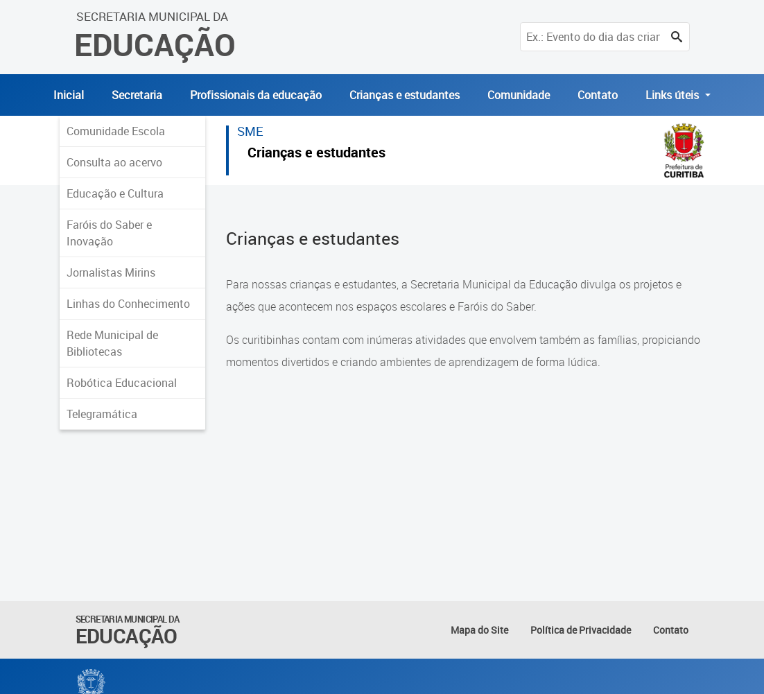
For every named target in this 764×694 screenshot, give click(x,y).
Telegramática (102, 414)
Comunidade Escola (116, 131)
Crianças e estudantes (404, 95)
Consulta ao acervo (114, 162)
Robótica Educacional (122, 382)
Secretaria (137, 95)
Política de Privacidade (580, 629)
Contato (598, 95)
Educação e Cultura (115, 193)
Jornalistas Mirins (111, 272)
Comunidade (518, 95)
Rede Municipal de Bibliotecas (112, 343)
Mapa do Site (479, 629)
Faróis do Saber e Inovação (109, 233)
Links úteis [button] (673, 95)
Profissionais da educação (256, 95)
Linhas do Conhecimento (128, 303)
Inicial (68, 95)
